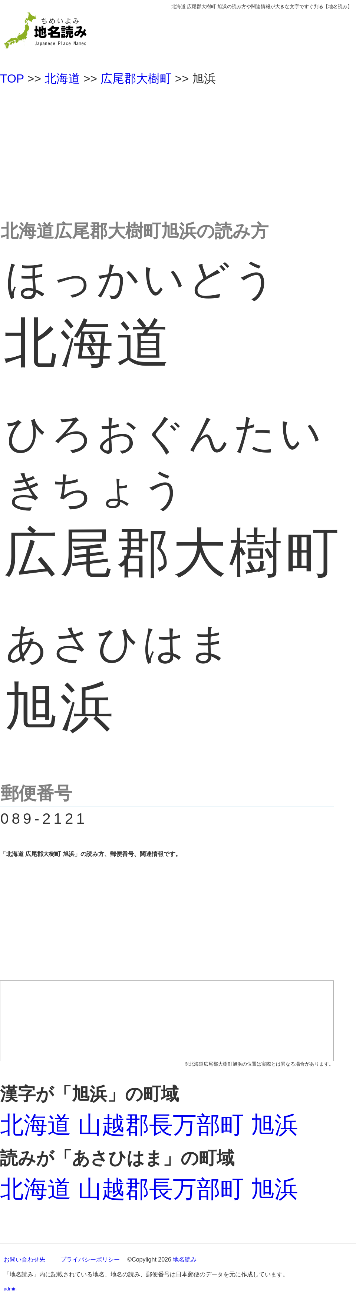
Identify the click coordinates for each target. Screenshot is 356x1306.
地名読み (185, 1259)
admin (10, 1289)
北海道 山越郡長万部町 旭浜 (149, 1125)
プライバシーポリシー (90, 1259)
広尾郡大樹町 (136, 78)
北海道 (62, 78)
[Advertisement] (178, 149)
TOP (12, 78)
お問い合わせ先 (24, 1259)
